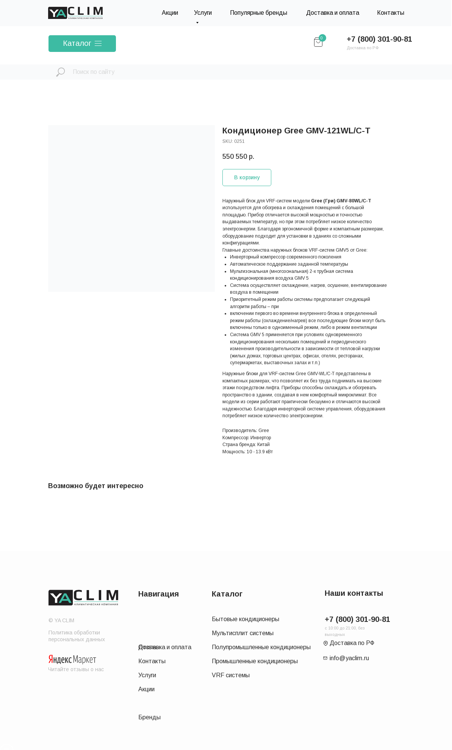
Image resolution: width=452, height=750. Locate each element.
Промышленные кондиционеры (255, 661)
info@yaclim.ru (349, 658)
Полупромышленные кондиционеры (261, 647)
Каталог (77, 43)
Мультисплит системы (243, 633)
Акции (170, 12)
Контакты (390, 12)
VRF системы (231, 675)
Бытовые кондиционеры (245, 619)
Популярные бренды (258, 12)
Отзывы (149, 647)
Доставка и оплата (332, 12)
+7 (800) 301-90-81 (379, 39)
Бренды (149, 717)
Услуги (147, 675)
